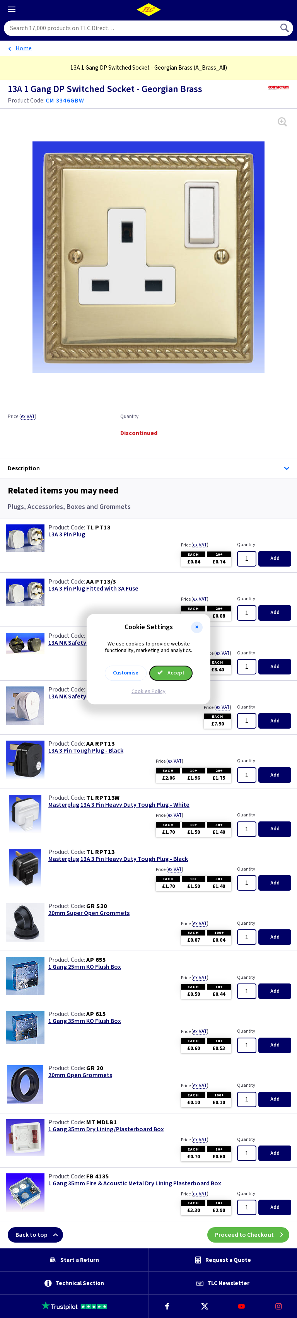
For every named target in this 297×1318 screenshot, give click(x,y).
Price (22, 417)
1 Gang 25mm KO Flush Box (84, 967)
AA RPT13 (100, 743)
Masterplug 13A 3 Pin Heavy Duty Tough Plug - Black (118, 859)
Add (275, 558)
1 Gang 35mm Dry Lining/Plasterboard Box (106, 1129)
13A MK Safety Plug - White (84, 696)
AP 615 (96, 1014)
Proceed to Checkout (252, 1235)
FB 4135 (97, 1176)
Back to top (39, 1235)
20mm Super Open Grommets (89, 913)
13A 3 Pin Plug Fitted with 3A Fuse (93, 588)
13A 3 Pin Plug (66, 534)
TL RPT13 (100, 852)
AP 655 (96, 960)
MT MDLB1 (101, 1122)
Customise (125, 673)
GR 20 (94, 1068)
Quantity (129, 417)
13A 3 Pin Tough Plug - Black (85, 751)
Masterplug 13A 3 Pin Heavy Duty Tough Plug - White (118, 805)
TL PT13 (98, 527)
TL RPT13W (103, 798)
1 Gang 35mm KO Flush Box (84, 1021)
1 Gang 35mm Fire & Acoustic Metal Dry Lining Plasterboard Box (134, 1183)
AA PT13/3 (101, 581)
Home (23, 48)
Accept (170, 673)
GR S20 (96, 906)
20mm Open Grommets (80, 1075)
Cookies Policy (148, 691)
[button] (197, 627)
